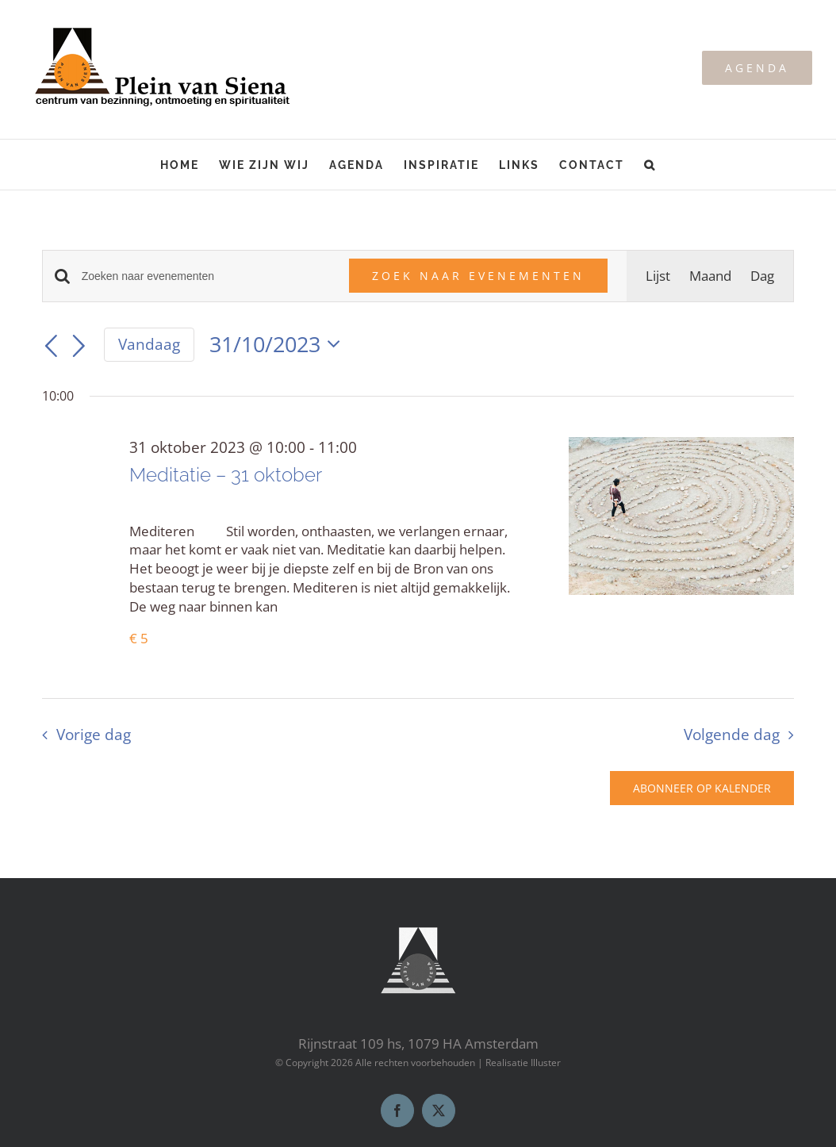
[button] (650, 165)
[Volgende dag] (79, 346)
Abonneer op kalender (702, 788)
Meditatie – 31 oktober (225, 474)
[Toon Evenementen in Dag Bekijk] (762, 276)
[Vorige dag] (51, 346)
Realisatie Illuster (523, 1062)
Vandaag (149, 344)
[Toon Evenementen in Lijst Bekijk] (658, 276)
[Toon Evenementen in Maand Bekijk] (710, 276)
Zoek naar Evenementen (478, 275)
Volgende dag (732, 734)
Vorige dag (93, 734)
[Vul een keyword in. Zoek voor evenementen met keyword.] (206, 276)
